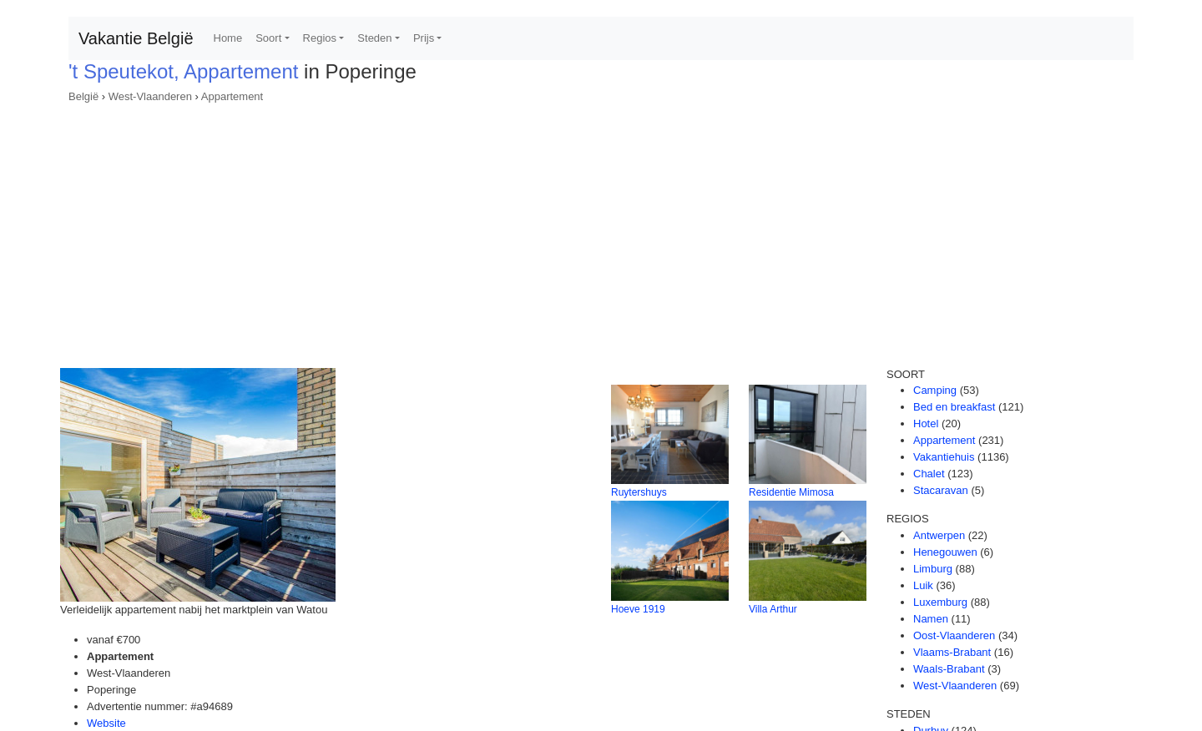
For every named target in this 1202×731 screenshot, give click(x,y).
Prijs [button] (423, 38)
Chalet (929, 473)
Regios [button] (319, 38)
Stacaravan (940, 490)
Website (106, 723)
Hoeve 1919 (638, 609)
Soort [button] (268, 38)
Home (228, 38)
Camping (935, 390)
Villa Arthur (773, 609)
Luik (923, 585)
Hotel (925, 423)
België (83, 96)
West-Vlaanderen (150, 96)
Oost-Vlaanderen (954, 635)
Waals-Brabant (949, 669)
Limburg (932, 568)
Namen (930, 619)
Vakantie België (136, 38)
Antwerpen (939, 535)
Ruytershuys (639, 492)
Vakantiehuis (943, 457)
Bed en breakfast (954, 407)
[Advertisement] (601, 230)
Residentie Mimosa (791, 492)
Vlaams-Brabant (952, 652)
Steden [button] (374, 38)
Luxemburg (940, 602)
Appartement (232, 96)
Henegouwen (945, 552)
